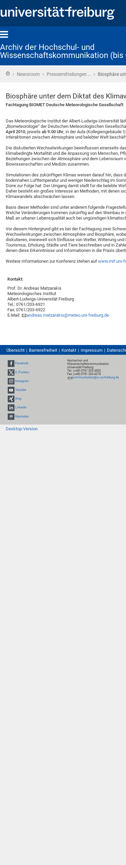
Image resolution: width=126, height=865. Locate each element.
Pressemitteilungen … (69, 74)
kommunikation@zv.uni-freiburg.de (96, 377)
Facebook (22, 363)
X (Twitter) (22, 372)
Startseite (8, 73)
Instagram (22, 381)
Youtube (20, 390)
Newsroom (28, 74)
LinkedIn (21, 407)
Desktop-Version (22, 428)
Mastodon (22, 416)
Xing (18, 398)
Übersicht (15, 350)
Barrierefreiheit (43, 350)
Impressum (91, 350)
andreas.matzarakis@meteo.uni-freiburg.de (68, 315)
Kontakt (68, 350)
